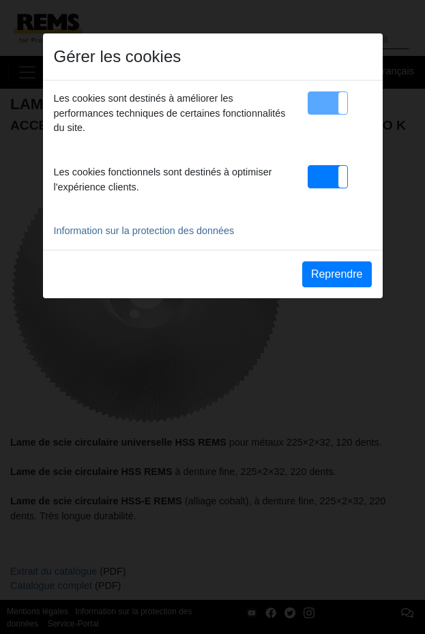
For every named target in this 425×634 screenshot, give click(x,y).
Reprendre (337, 274)
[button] (328, 103)
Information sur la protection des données (144, 230)
